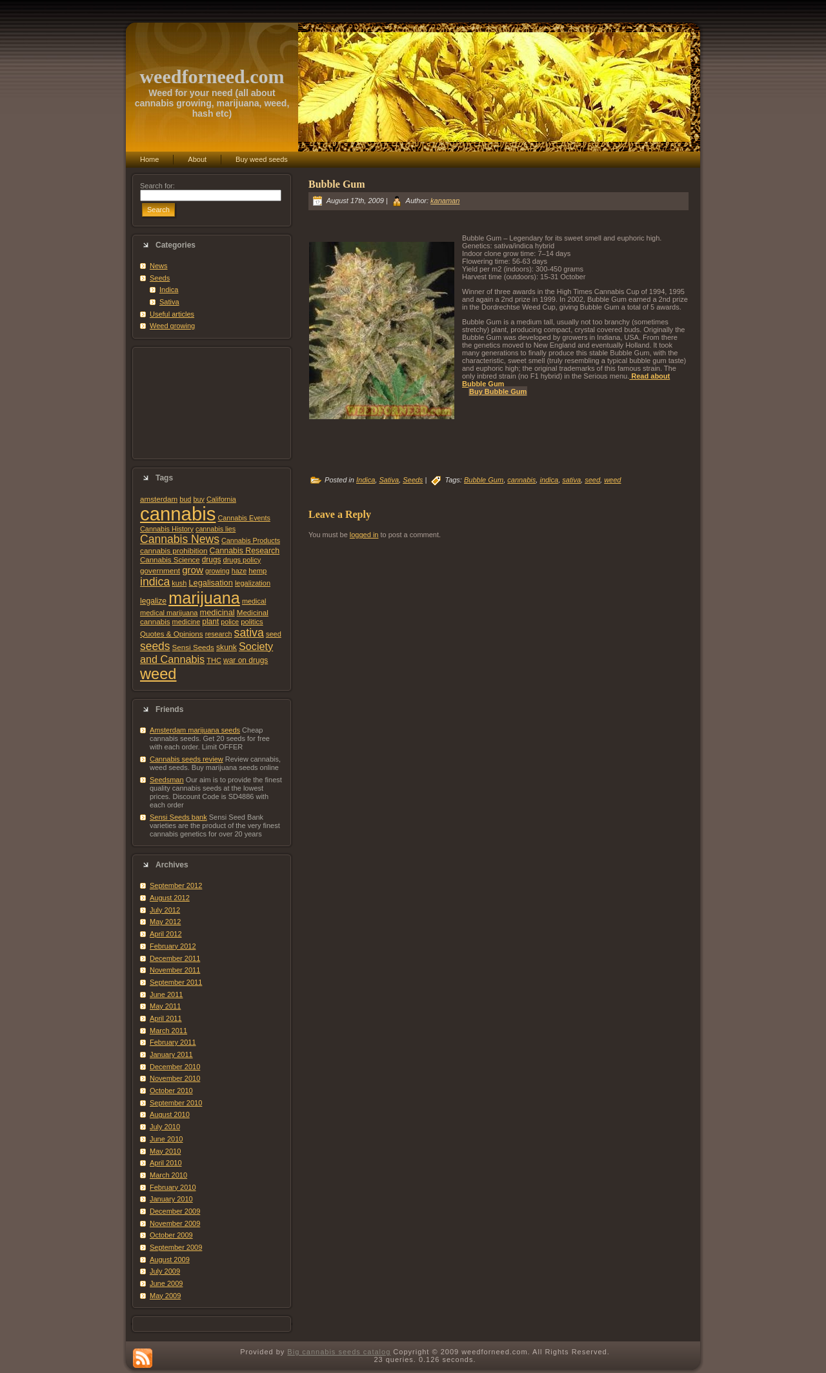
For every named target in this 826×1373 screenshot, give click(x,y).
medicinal (216, 612)
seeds (155, 646)
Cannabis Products (250, 540)
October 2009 (171, 1235)
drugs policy (242, 560)
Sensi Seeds (193, 647)
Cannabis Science (170, 560)
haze (239, 571)
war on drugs (245, 660)
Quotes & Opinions (171, 633)
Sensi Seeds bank (178, 817)
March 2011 (168, 1030)
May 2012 (165, 921)
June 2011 (166, 994)
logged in (364, 534)
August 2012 (170, 898)
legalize (153, 601)
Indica (168, 289)
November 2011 (175, 970)
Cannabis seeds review (186, 759)
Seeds (160, 278)
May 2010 (165, 1151)
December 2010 (175, 1067)
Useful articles (172, 314)
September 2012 (176, 885)
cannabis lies (216, 529)
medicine (186, 622)
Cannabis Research (245, 550)
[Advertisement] (212, 403)
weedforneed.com (211, 76)
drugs (211, 559)
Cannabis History (167, 529)
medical (254, 601)
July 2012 (165, 910)
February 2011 (173, 1042)
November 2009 (175, 1223)
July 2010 (165, 1127)
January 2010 (171, 1199)
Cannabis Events (243, 518)
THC (213, 660)
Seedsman (167, 780)
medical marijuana (168, 613)
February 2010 (173, 1187)
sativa (249, 632)
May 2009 (165, 1295)
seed (273, 634)
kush (179, 583)
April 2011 (166, 1018)
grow (192, 569)
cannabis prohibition (174, 550)
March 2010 (168, 1175)
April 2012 (166, 934)
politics (252, 622)
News (159, 266)
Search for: (157, 186)
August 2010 (170, 1114)
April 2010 (166, 1163)
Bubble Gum (336, 184)
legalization (252, 583)
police (230, 622)
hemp (257, 571)
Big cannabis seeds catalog (338, 1352)
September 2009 (176, 1247)
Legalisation (210, 583)
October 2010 (171, 1090)
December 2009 (175, 1211)
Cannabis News (179, 539)
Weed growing (172, 326)
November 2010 (175, 1078)
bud (185, 499)
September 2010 (176, 1103)
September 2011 (176, 982)
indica (155, 581)
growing (217, 571)
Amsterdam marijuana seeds (195, 730)
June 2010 (166, 1139)
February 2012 (173, 946)
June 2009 (166, 1283)
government (160, 570)
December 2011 (175, 958)
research (218, 634)
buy (198, 499)
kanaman (444, 200)
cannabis (178, 513)
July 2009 (165, 1271)
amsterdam (158, 499)
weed (158, 674)
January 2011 (171, 1054)
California (221, 499)
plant (210, 621)
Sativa (169, 302)
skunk (226, 647)
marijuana (204, 598)
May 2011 (165, 1006)
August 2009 (170, 1259)
